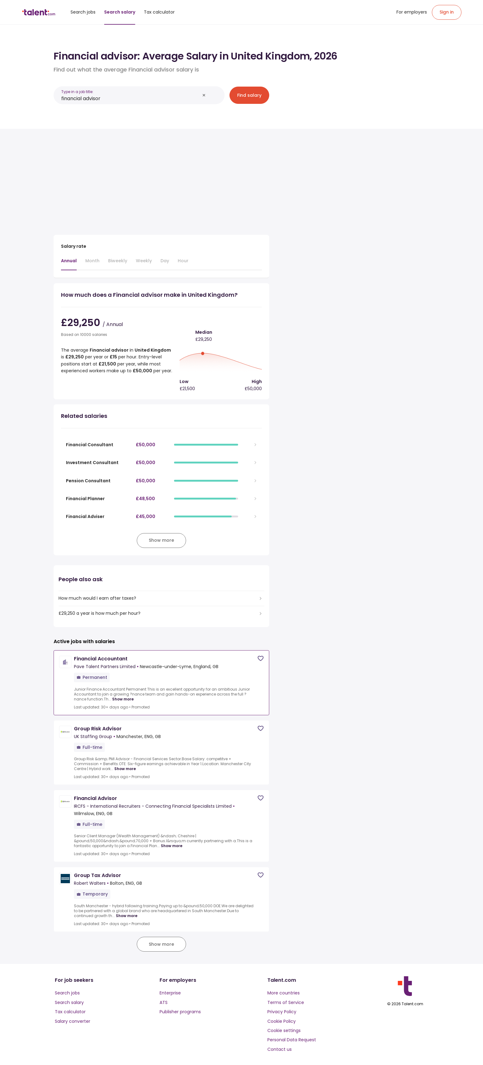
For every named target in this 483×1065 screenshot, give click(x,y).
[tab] (69, 263)
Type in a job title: (77, 91)
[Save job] (261, 658)
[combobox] (130, 98)
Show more (123, 699)
